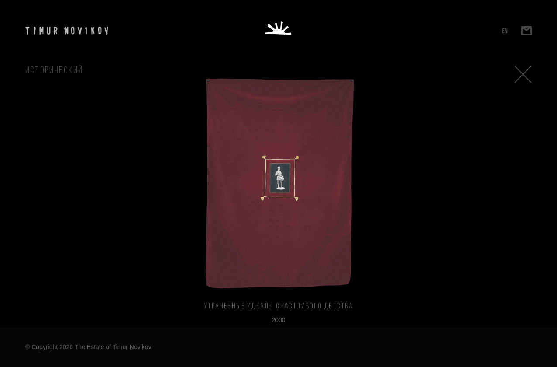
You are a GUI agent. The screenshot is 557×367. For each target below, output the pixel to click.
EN (505, 31)
